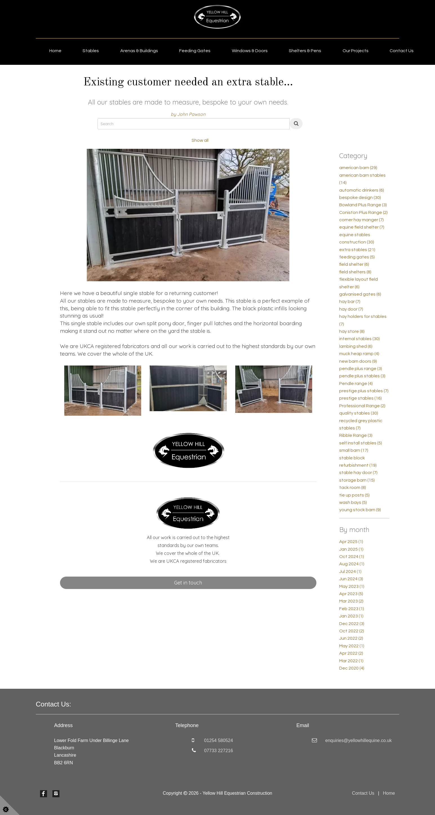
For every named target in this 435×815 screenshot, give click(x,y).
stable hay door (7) (358, 472)
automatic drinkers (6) (361, 190)
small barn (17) (353, 450)
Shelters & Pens (305, 50)
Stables (91, 50)
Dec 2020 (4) (351, 668)
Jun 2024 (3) (351, 579)
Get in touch (188, 582)
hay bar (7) (349, 301)
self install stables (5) (360, 443)
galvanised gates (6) (360, 294)
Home (55, 50)
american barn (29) (358, 167)
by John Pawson (188, 114)
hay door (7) (351, 309)
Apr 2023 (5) (351, 594)
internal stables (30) (359, 338)
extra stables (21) (357, 249)
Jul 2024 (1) (350, 571)
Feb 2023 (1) (351, 608)
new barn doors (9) (358, 361)
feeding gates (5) (357, 257)
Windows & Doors (250, 50)
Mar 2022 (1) (351, 661)
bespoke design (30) (360, 197)
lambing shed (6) (355, 346)
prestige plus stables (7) (364, 391)
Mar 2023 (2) (351, 601)
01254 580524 (218, 740)
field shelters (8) (355, 272)
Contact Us (402, 50)
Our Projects (356, 50)
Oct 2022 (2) (351, 631)
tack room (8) (352, 487)
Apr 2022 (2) (351, 653)
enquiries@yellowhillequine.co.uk (358, 740)
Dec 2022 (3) (351, 623)
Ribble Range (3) (355, 435)
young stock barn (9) (360, 510)
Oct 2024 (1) (351, 556)
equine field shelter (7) (361, 227)
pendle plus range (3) (360, 368)
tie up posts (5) (354, 495)
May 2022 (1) (351, 646)
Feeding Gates (194, 50)
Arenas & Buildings (139, 50)
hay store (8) (352, 331)
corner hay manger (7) (361, 220)
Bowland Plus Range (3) (363, 205)
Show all (200, 140)
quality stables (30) (358, 413)
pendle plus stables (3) (362, 376)
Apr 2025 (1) (351, 541)
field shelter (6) (354, 264)
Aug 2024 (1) (351, 564)
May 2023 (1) (351, 586)
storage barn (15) (357, 480)
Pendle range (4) (356, 383)
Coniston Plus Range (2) (363, 212)
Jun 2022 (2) (351, 638)
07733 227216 (218, 750)
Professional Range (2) (362, 406)
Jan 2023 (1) (351, 616)
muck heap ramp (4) (359, 353)
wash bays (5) (353, 502)
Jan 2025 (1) (351, 549)
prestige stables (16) (360, 398)
